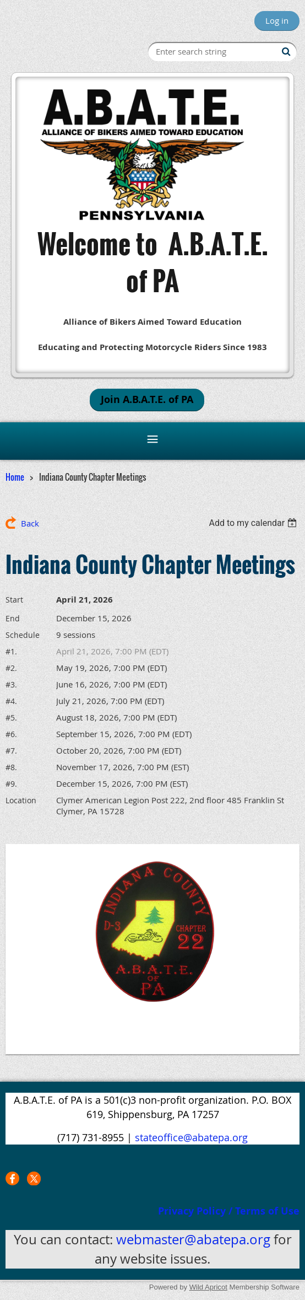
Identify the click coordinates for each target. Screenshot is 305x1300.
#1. (11, 651)
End (13, 618)
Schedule (23, 635)
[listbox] (254, 523)
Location (21, 800)
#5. (11, 717)
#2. (11, 668)
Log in (276, 20)
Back (30, 523)
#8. (11, 767)
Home (15, 477)
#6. (11, 734)
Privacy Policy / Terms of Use (228, 1211)
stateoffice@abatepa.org (191, 1137)
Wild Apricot (208, 1287)
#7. (11, 750)
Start (14, 599)
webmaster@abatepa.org (193, 1239)
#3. (11, 684)
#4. (11, 701)
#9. (11, 783)
